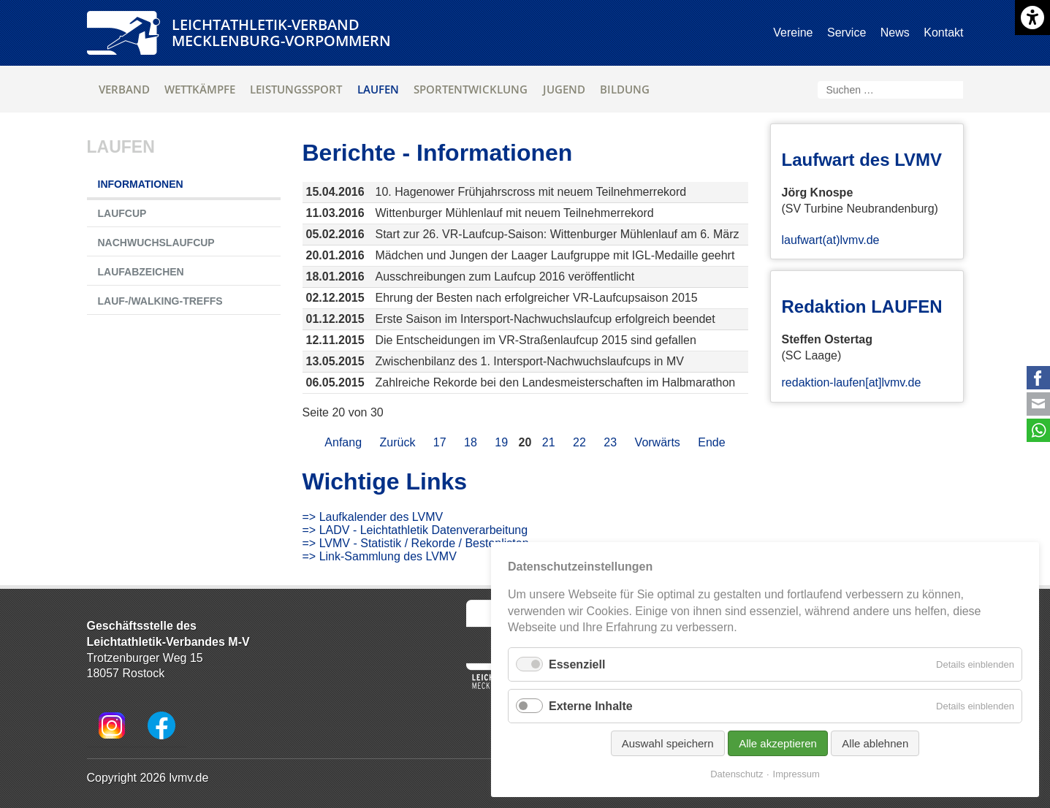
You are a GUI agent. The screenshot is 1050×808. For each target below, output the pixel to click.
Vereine (793, 32)
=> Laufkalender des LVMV (373, 517)
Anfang (343, 442)
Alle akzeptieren (778, 743)
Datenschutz (736, 774)
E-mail (1038, 404)
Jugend (564, 89)
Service (846, 32)
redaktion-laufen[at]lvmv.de (851, 382)
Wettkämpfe (199, 89)
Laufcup (122, 213)
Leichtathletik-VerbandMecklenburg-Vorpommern (281, 32)
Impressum (796, 774)
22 (579, 442)
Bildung (625, 89)
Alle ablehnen (875, 743)
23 (610, 442)
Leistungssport (296, 89)
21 (548, 442)
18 (470, 442)
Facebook (1038, 377)
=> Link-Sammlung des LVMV (380, 556)
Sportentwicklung (471, 89)
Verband (124, 89)
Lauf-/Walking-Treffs (160, 301)
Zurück (397, 442)
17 (439, 442)
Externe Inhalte (591, 706)
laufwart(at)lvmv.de (831, 240)
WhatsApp (1038, 430)
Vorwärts (657, 442)
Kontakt (943, 32)
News (895, 32)
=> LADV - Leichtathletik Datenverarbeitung (415, 530)
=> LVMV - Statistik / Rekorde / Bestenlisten (416, 543)
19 (501, 442)
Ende (711, 442)
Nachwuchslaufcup (156, 242)
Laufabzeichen (141, 272)
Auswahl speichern (668, 743)
